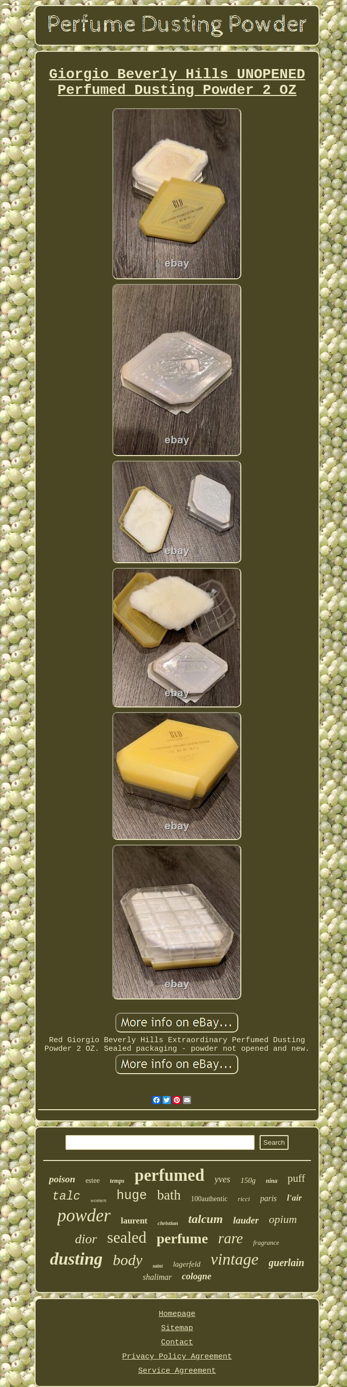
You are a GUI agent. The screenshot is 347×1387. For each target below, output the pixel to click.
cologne (196, 1276)
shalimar (157, 1277)
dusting (76, 1258)
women (98, 1200)
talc (66, 1196)
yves (222, 1179)
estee (92, 1180)
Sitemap (177, 1328)
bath (169, 1195)
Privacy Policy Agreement (177, 1356)
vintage (235, 1259)
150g (248, 1180)
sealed (126, 1237)
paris (268, 1198)
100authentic (209, 1199)
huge (131, 1195)
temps (117, 1180)
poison (62, 1179)
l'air (294, 1198)
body (127, 1259)
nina (271, 1180)
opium (283, 1219)
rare (230, 1238)
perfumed (169, 1175)
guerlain (286, 1262)
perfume (182, 1238)
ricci (244, 1199)
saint (157, 1266)
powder (84, 1215)
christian (167, 1223)
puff (296, 1178)
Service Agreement (177, 1371)
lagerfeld (186, 1264)
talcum (205, 1218)
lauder (246, 1220)
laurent (134, 1220)
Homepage (177, 1314)
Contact (177, 1342)
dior (86, 1239)
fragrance (266, 1242)
